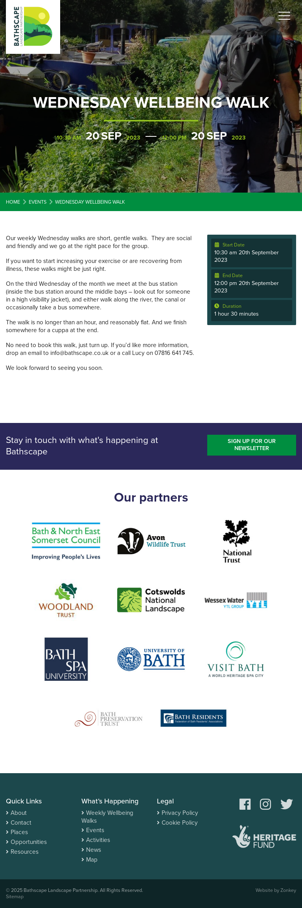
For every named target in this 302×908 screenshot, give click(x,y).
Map (92, 859)
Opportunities (29, 842)
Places (19, 832)
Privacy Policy (180, 812)
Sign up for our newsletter (252, 445)
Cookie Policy (180, 822)
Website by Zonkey (276, 890)
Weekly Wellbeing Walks (107, 816)
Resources (25, 851)
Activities (98, 840)
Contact (21, 822)
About (19, 812)
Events (95, 830)
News (93, 849)
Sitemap (15, 896)
